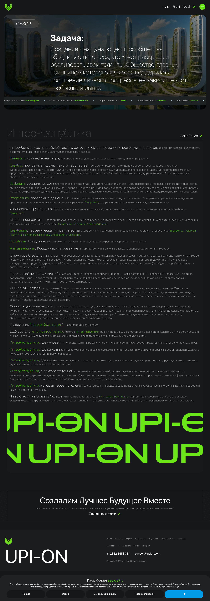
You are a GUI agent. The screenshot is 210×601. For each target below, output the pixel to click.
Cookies (181, 538)
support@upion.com (147, 553)
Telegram (146, 546)
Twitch (136, 546)
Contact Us (140, 538)
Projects (129, 538)
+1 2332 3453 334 (118, 553)
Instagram (126, 546)
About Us (119, 538)
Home (109, 538)
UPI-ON (36, 556)
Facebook (111, 546)
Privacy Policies (168, 538)
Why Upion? (153, 538)
